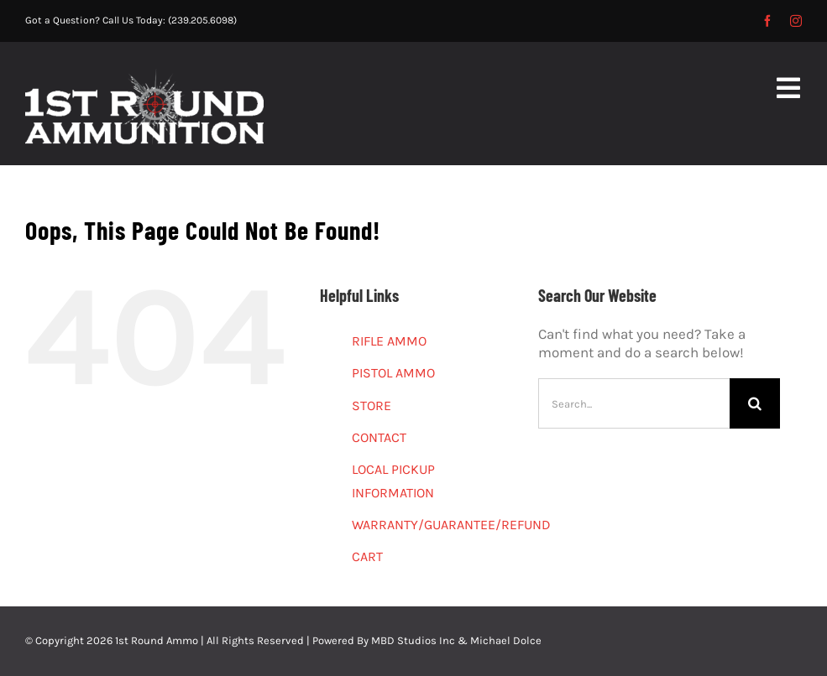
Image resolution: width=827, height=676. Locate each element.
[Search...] (634, 403)
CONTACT (379, 437)
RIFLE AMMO (389, 341)
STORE (371, 405)
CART (367, 556)
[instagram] (796, 21)
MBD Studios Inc (413, 640)
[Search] (755, 403)
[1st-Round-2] (144, 75)
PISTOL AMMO (393, 373)
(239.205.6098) (202, 20)
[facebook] (767, 21)
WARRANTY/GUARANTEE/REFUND (451, 525)
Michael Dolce (506, 640)
